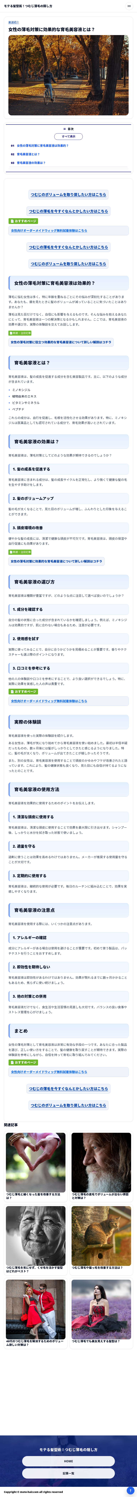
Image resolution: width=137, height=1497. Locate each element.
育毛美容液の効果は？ (31, 169)
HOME (68, 1461)
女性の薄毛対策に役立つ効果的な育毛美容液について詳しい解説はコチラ (61, 345)
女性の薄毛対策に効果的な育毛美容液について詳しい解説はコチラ (56, 564)
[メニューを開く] (129, 6)
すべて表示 (68, 142)
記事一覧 (68, 1473)
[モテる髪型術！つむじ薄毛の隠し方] (28, 6)
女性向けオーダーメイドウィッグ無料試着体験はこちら (49, 233)
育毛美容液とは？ (28, 160)
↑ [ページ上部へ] (130, 1490)
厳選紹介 (13, 22)
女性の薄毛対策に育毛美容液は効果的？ (43, 152)
